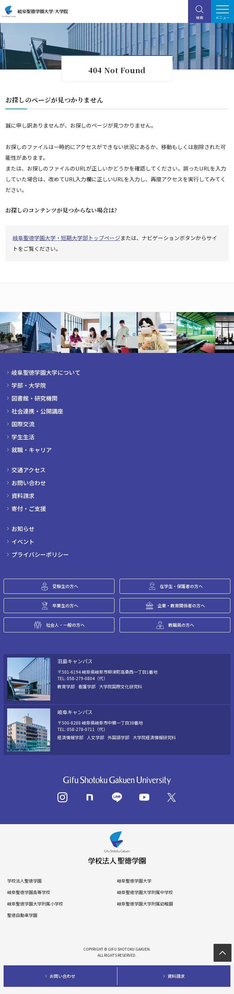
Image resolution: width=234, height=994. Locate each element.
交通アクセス (28, 470)
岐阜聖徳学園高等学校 (28, 892)
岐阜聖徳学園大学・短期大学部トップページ (66, 238)
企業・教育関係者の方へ (181, 605)
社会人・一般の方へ (65, 625)
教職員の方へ (181, 625)
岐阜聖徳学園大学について (45, 372)
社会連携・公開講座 (37, 411)
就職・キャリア (31, 450)
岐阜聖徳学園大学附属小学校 (35, 904)
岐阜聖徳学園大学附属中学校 (145, 892)
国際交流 (22, 424)
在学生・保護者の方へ (181, 586)
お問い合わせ (28, 483)
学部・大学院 (28, 385)
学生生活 (22, 437)
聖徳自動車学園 (22, 915)
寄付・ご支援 (28, 508)
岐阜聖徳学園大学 (134, 881)
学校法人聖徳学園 (24, 881)
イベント (22, 541)
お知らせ (22, 528)
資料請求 (22, 495)
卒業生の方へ (65, 605)
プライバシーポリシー (40, 554)
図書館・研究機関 (34, 398)
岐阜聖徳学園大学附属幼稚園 (145, 904)
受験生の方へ (65, 586)
